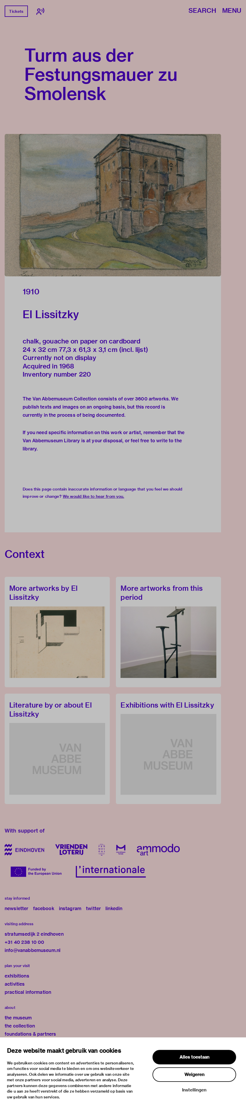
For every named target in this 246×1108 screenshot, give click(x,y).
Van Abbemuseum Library (51, 441)
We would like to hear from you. (93, 496)
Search (202, 11)
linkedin (113, 908)
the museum (18, 1018)
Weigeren (194, 1074)
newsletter (16, 908)
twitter (93, 908)
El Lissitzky (51, 314)
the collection (20, 1026)
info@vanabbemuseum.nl (32, 950)
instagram (70, 908)
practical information (28, 992)
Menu (231, 11)
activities (15, 984)
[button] (113, 205)
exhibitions (17, 976)
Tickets (16, 11)
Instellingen (194, 1090)
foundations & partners (30, 1034)
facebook (43, 908)
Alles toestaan (194, 1057)
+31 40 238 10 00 (24, 942)
